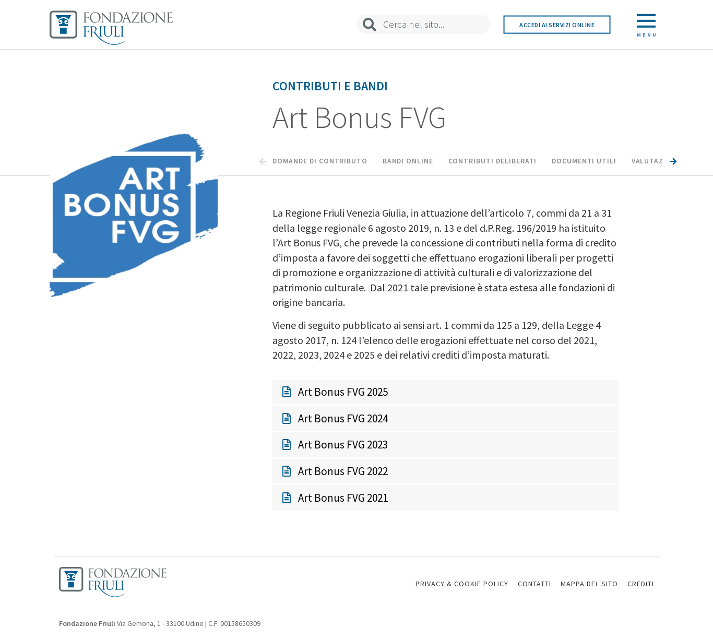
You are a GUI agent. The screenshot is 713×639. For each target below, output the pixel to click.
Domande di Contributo (319, 161)
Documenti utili (584, 161)
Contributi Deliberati (492, 161)
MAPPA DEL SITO (589, 583)
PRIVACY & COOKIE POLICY (461, 583)
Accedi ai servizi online (557, 24)
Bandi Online (408, 161)
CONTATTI (534, 583)
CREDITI (640, 583)
